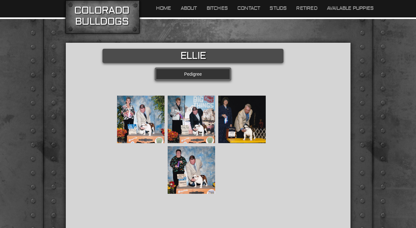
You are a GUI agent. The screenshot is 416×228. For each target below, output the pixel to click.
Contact (248, 8)
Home (163, 8)
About (189, 8)
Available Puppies (350, 8)
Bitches (217, 8)
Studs (278, 8)
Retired (306, 8)
